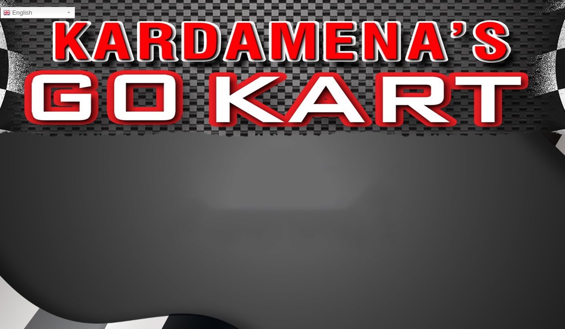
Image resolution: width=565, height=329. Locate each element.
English (17, 12)
